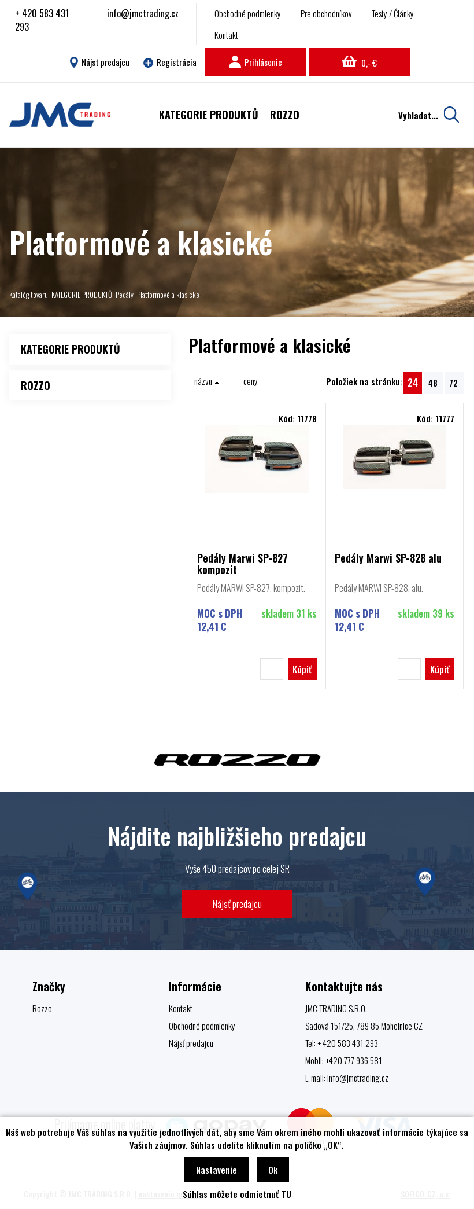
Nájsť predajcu (237, 903)
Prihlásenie (255, 62)
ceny (250, 380)
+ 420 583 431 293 (42, 20)
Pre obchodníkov (326, 13)
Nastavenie (216, 1169)
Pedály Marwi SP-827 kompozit (242, 563)
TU (286, 1194)
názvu (207, 380)
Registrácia (170, 62)
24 (413, 382)
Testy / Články (393, 13)
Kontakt (226, 34)
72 (453, 382)
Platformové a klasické (168, 294)
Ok (272, 1169)
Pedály (125, 294)
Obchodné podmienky (247, 13)
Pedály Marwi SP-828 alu (388, 558)
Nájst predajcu (99, 62)
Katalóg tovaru (28, 294)
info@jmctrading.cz (143, 13)
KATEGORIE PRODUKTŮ (81, 294)
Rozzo (42, 1008)
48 (433, 382)
